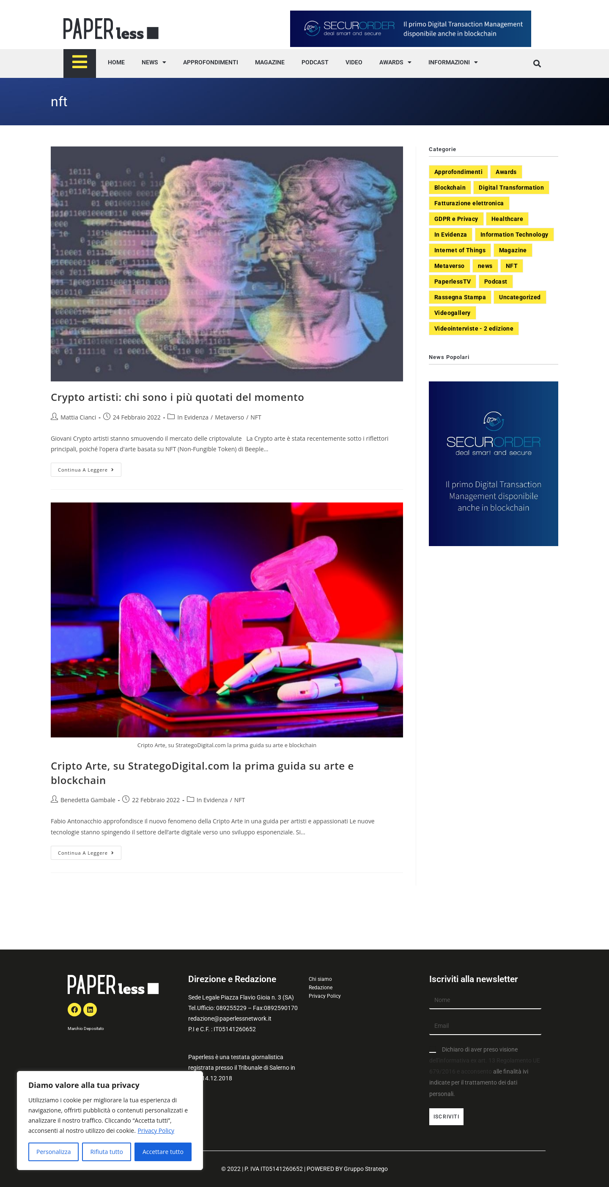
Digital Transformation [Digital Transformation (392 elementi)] (511, 187)
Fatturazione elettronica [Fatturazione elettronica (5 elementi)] (469, 203)
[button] (537, 64)
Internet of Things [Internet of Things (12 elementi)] (460, 250)
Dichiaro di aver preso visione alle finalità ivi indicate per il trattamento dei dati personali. (484, 1071)
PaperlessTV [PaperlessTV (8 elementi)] (452, 281)
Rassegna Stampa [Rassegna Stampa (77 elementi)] (460, 297)
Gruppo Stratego (366, 1168)
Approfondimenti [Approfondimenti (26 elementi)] (458, 171)
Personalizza (53, 1152)
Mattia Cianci (78, 417)
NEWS (154, 62)
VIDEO (354, 62)
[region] (110, 1120)
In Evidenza (192, 417)
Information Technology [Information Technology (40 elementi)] (514, 234)
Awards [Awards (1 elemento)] (506, 171)
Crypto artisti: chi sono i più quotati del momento (177, 397)
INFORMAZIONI (453, 62)
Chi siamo (320, 979)
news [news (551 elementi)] (485, 265)
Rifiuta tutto (106, 1152)
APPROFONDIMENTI (210, 62)
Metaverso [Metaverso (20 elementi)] (449, 265)
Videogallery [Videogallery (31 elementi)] (452, 312)
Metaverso (229, 417)
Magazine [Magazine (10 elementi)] (513, 250)
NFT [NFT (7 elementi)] (512, 265)
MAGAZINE (270, 62)
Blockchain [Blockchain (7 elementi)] (450, 187)
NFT (255, 417)
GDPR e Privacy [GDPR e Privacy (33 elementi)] (456, 218)
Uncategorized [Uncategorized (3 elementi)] (519, 297)
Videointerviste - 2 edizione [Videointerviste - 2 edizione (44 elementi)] (473, 328)
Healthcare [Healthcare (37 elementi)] (507, 218)
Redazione (320, 988)
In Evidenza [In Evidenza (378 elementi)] (450, 234)
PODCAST (315, 62)
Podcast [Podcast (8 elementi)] (496, 281)
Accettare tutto (163, 1152)
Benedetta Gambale (87, 800)
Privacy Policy (155, 1130)
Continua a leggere (89, 468)
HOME (116, 62)
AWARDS (395, 62)
